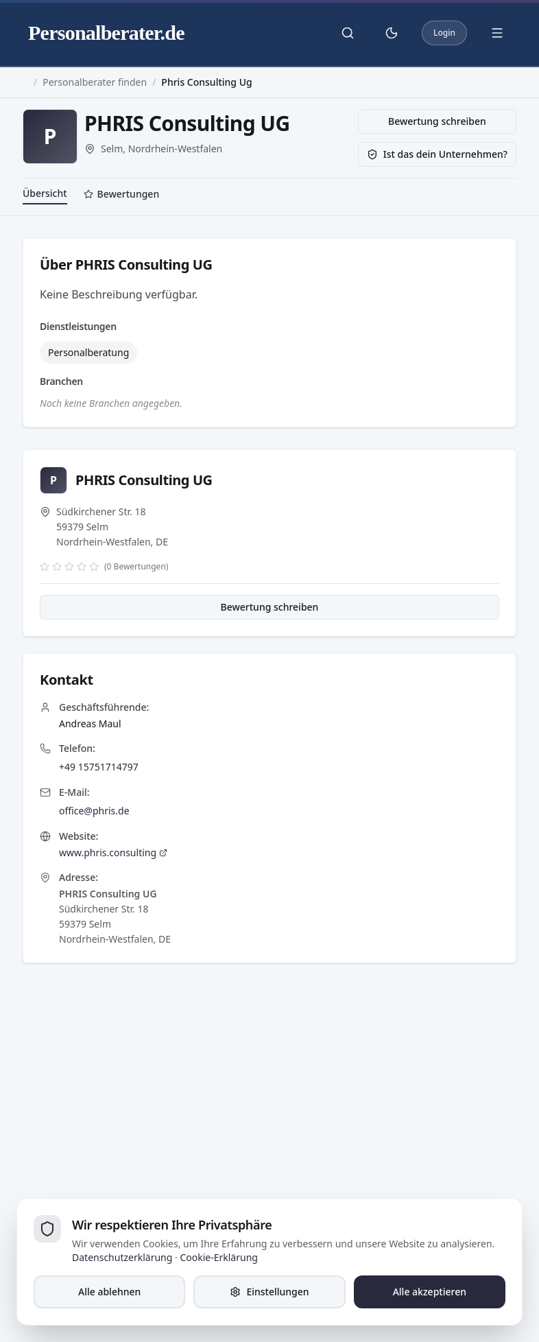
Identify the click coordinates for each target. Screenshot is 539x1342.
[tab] (122, 195)
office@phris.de (94, 810)
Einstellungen (269, 1291)
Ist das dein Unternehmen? (437, 154)
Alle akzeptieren (429, 1291)
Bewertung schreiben (437, 121)
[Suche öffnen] (347, 33)
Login (444, 32)
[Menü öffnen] (497, 33)
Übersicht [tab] (45, 193)
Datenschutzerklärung (122, 1257)
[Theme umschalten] (391, 33)
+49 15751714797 (99, 766)
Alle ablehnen (109, 1291)
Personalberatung (88, 352)
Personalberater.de (106, 32)
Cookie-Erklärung (218, 1257)
